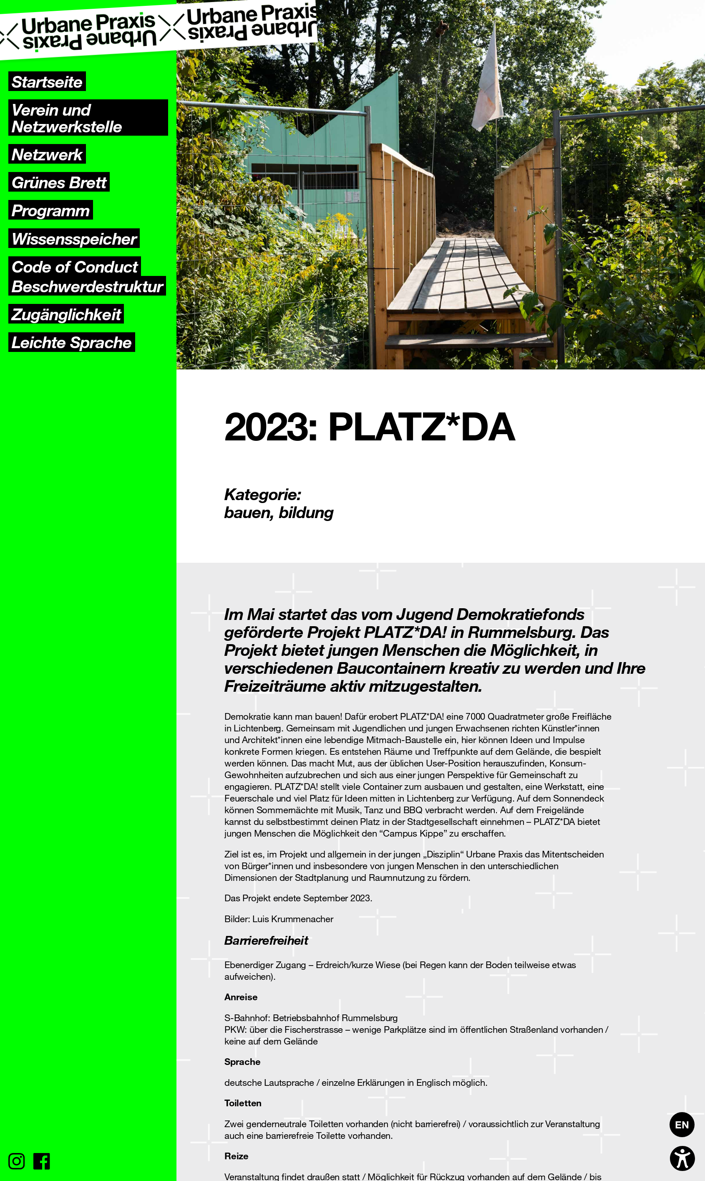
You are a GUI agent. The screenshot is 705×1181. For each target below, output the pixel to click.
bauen (247, 511)
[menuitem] (682, 1124)
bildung (306, 511)
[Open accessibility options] (682, 1158)
